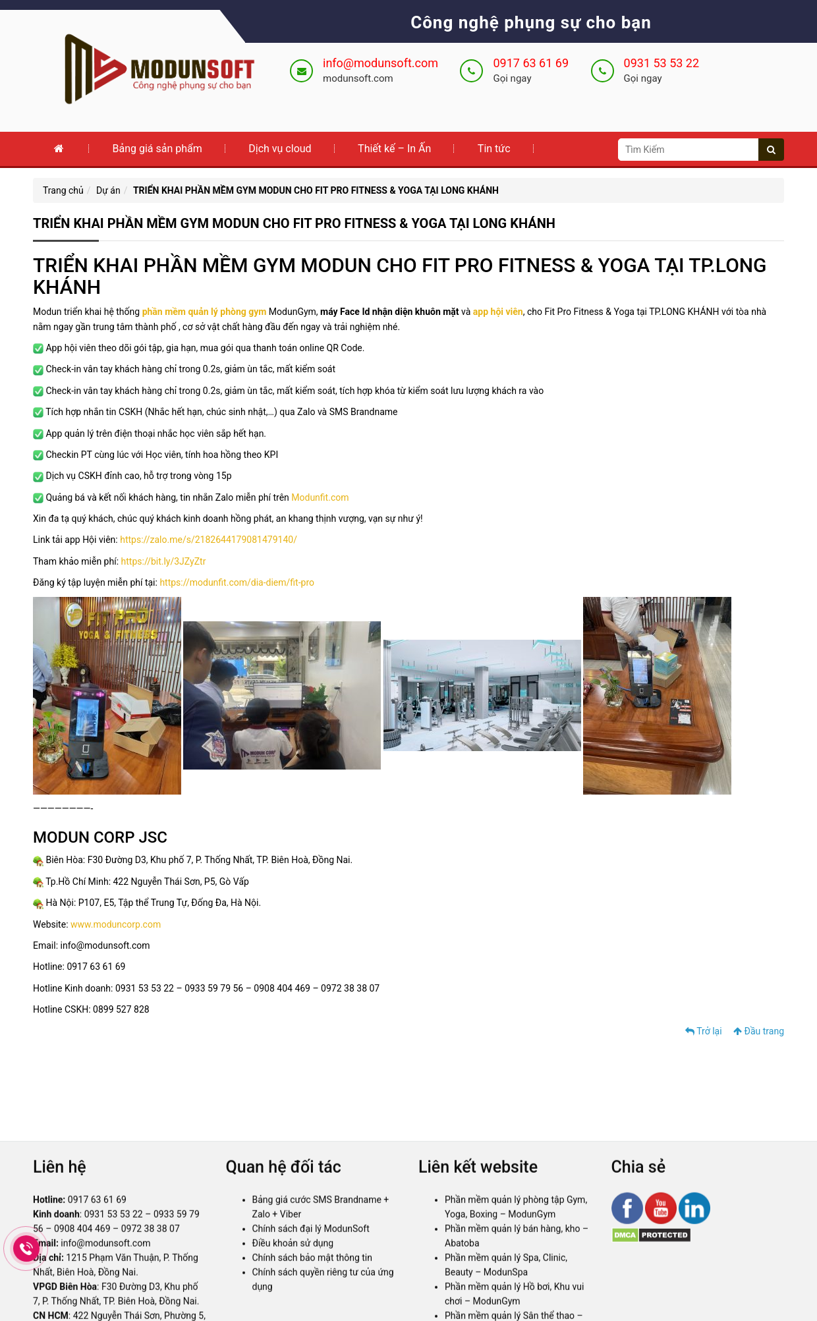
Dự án (108, 190)
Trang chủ (63, 190)
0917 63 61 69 (531, 63)
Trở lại (703, 1031)
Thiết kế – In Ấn (394, 148)
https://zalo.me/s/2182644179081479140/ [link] (208, 539)
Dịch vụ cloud (279, 148)
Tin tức (494, 148)
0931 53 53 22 (662, 63)
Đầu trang (758, 1031)
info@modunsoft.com (380, 63)
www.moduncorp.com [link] (115, 924)
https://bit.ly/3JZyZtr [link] (163, 561)
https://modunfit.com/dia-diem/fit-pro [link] (236, 582)
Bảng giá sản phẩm (157, 148)
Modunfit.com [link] (320, 497)
